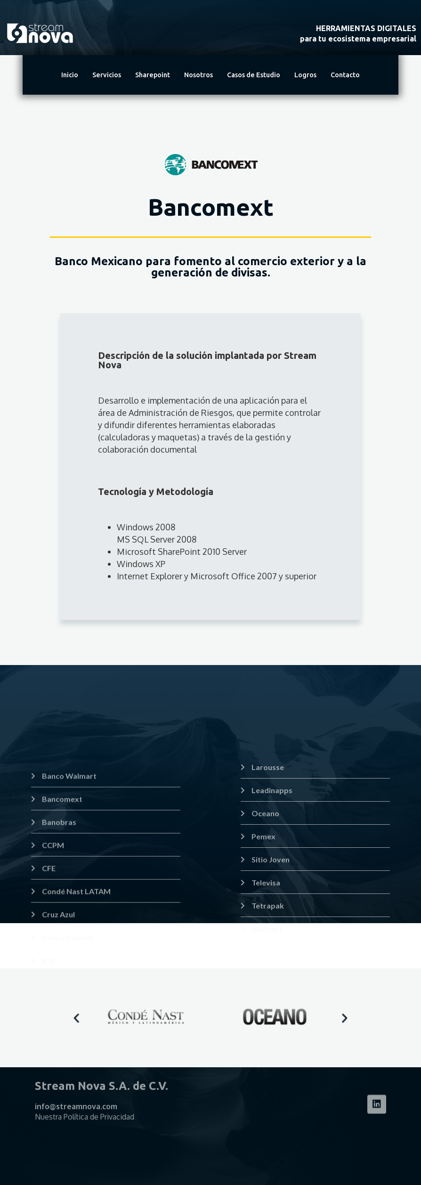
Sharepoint (152, 75)
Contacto (345, 75)
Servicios (106, 75)
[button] (118, 1018)
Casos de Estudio (253, 75)
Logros (305, 75)
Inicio (69, 75)
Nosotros (198, 75)
